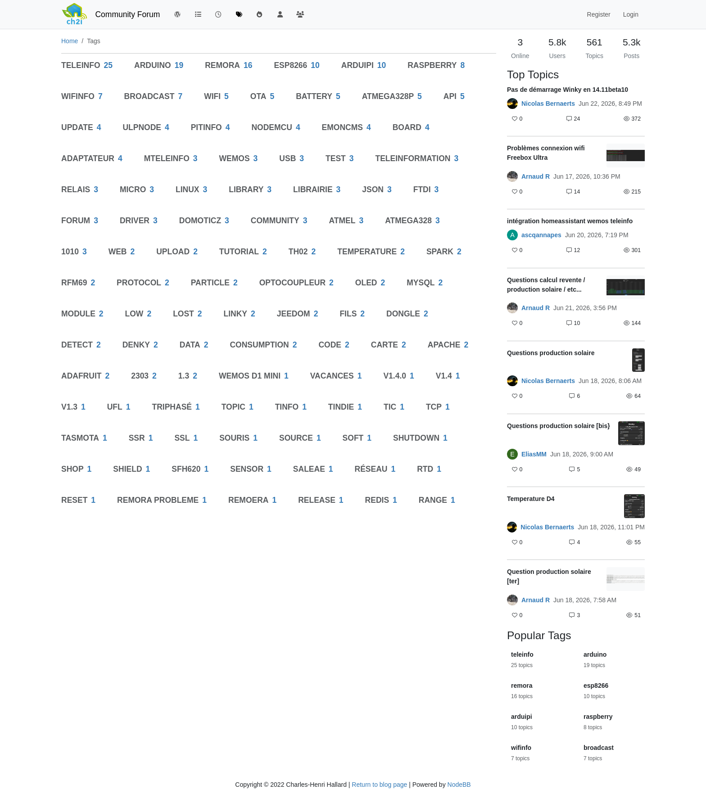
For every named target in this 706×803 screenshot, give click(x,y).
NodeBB (459, 784)
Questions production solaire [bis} (558, 425)
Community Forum (127, 14)
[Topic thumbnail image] (625, 155)
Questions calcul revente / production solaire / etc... (546, 284)
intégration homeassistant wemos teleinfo (570, 221)
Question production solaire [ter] (549, 576)
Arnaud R (535, 176)
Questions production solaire (550, 352)
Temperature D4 (531, 498)
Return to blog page (379, 784)
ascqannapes (541, 235)
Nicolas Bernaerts (548, 103)
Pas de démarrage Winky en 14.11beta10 (567, 89)
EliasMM (534, 454)
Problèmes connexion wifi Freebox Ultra (546, 152)
